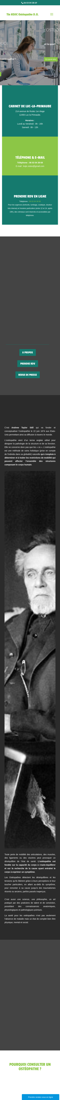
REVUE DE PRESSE (27, 374)
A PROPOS (27, 352)
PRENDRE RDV (27, 363)
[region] (30, 48)
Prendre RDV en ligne (30, 196)
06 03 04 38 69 (35, 201)
